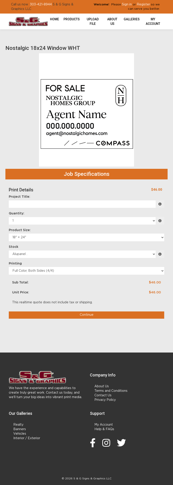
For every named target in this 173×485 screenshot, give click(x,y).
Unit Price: (20, 292)
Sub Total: (20, 282)
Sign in (127, 4)
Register (143, 4)
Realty (18, 424)
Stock (13, 246)
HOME (54, 19)
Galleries (132, 19)
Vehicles (19, 433)
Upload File (93, 21)
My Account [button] (153, 21)
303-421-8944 (41, 4)
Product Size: (20, 230)
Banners (19, 429)
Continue (86, 314)
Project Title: (19, 196)
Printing (15, 263)
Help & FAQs (104, 429)
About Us (112, 21)
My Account (103, 424)
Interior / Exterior (26, 438)
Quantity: (16, 213)
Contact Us (103, 395)
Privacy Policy (105, 399)
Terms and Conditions (110, 390)
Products (72, 19)
